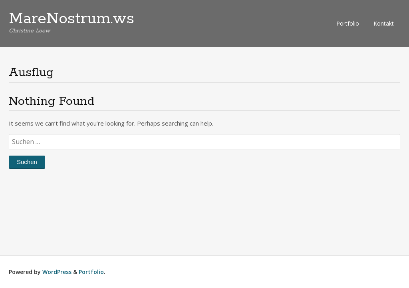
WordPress (56, 272)
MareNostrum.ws (71, 19)
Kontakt (383, 23)
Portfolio (347, 23)
